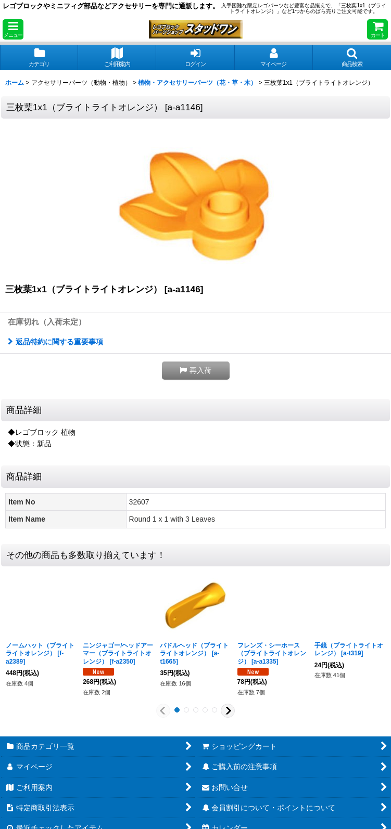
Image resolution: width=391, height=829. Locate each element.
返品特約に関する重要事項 (55, 342)
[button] (13, 29)
